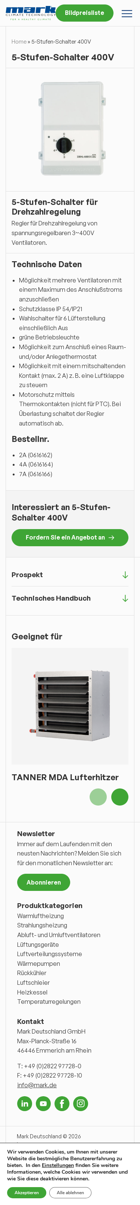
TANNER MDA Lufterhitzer (65, 777)
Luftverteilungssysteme (49, 954)
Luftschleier (33, 982)
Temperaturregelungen (49, 1001)
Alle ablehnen (70, 1193)
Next (119, 797)
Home (19, 41)
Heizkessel (32, 992)
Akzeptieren (27, 1193)
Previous (98, 797)
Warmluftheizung (40, 916)
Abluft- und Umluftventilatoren (58, 935)
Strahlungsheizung (42, 925)
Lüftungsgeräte (38, 944)
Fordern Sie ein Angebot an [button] (70, 537)
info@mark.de (37, 1085)
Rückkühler (31, 973)
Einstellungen (58, 1165)
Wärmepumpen (38, 963)
